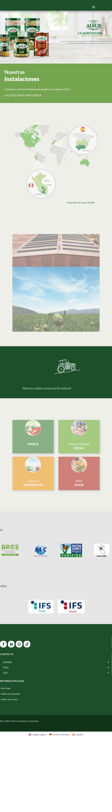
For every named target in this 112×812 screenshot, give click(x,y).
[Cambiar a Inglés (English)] (37, 804)
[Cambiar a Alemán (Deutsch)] (59, 804)
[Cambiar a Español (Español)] (78, 804)
